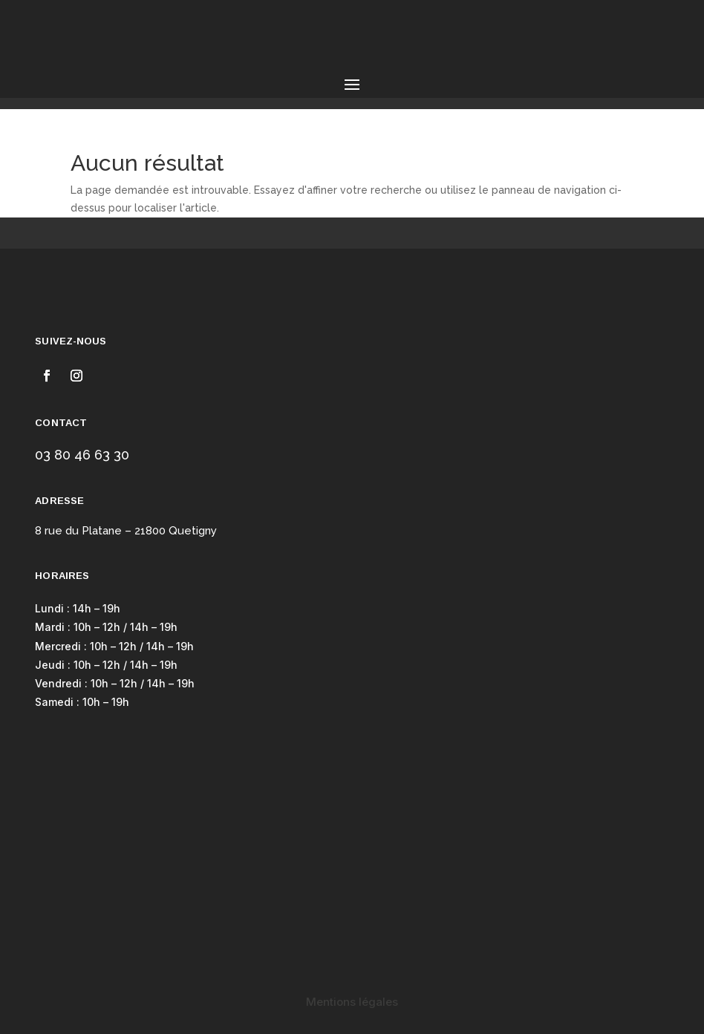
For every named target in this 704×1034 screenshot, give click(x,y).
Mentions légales (352, 1002)
